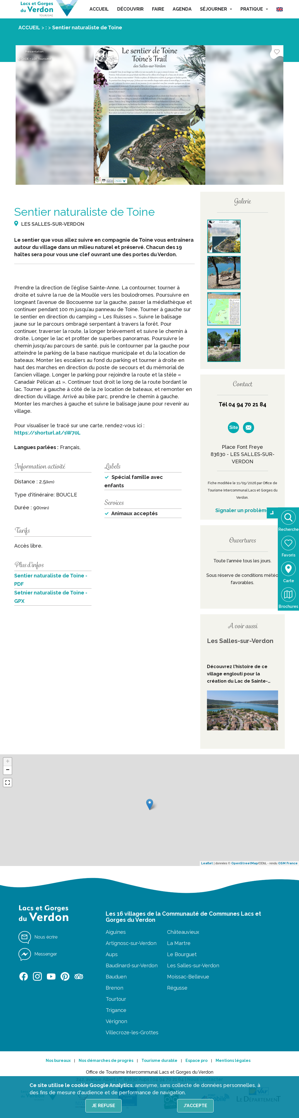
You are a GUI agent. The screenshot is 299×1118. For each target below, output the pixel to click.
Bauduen (116, 977)
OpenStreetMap (244, 863)
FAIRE (158, 9)
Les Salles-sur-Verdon (193, 965)
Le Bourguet (182, 954)
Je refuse (103, 1105)
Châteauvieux (183, 932)
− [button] (7, 770)
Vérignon (116, 1021)
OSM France (288, 863)
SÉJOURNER (216, 9)
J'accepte (195, 1105)
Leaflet (207, 863)
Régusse (177, 988)
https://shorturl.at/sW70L (47, 433)
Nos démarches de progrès (106, 1060)
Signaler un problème (242, 510)
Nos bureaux (58, 1060)
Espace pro (196, 1060)
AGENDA (182, 9)
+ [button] (7, 762)
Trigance (116, 1010)
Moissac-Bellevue (188, 977)
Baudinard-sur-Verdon (132, 965)
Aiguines (116, 932)
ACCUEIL (99, 9)
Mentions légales (233, 1060)
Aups (112, 954)
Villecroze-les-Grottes (132, 1032)
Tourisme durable (159, 1060)
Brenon (114, 988)
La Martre (179, 943)
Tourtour (116, 999)
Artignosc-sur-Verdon (131, 943)
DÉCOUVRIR (130, 9)
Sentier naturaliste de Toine (87, 27)
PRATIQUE (254, 9)
